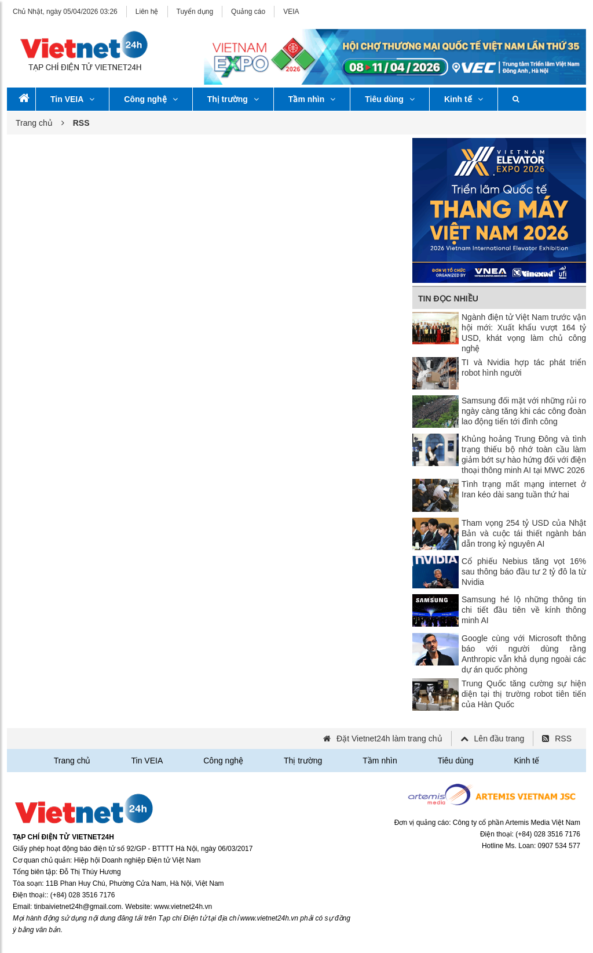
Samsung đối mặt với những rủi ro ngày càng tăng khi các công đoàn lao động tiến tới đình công (524, 411)
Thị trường (233, 99)
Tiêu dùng (390, 99)
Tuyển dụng (195, 12)
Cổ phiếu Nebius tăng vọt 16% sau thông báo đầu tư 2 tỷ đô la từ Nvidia (524, 571)
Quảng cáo (248, 12)
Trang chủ (34, 123)
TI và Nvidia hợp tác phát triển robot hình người (524, 367)
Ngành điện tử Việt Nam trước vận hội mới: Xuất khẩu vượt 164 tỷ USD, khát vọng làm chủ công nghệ (524, 332)
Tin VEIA (72, 99)
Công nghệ (150, 99)
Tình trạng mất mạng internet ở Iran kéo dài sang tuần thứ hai (524, 489)
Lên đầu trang (499, 738)
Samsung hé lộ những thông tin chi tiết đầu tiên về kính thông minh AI (524, 610)
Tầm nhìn (311, 99)
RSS (563, 738)
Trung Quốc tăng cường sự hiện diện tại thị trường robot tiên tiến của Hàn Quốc (524, 694)
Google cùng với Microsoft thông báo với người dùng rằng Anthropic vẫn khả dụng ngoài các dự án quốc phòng (524, 654)
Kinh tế (463, 99)
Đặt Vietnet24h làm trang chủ (389, 738)
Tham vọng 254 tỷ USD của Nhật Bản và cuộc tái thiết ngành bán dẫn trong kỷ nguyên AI (524, 533)
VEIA (291, 12)
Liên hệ (147, 12)
